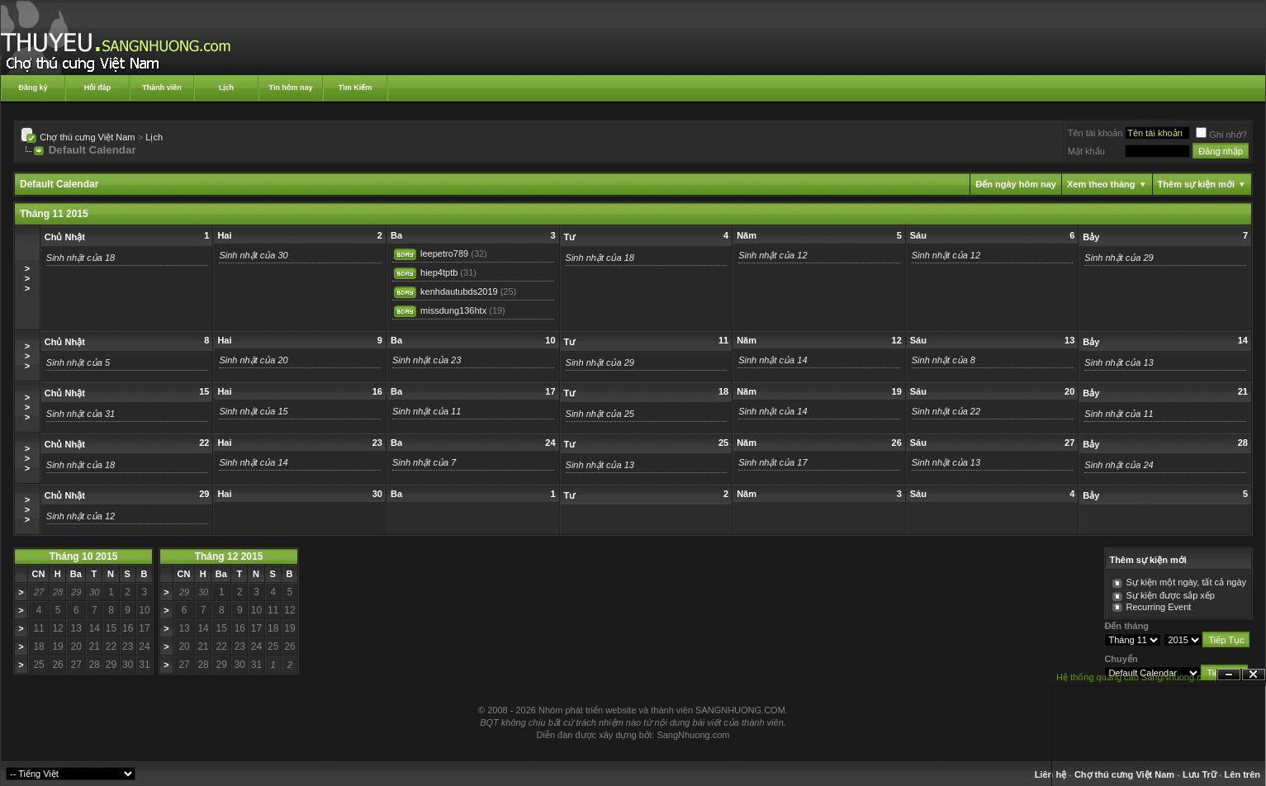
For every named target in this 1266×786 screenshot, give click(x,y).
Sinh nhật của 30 (253, 255)
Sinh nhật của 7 (424, 462)
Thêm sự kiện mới (1196, 184)
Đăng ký (32, 87)
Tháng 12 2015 (229, 556)
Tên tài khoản (1095, 133)
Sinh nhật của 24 (1118, 465)
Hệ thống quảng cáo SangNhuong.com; (1136, 677)
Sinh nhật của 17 (772, 462)
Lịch (226, 87)
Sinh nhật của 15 (253, 411)
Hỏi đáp (97, 87)
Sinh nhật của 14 (772, 360)
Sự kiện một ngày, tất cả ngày (1186, 582)
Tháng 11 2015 (54, 214)
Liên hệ (1050, 774)
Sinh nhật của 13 (1118, 362)
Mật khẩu (1086, 151)
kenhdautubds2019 (459, 291)
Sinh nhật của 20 (253, 360)
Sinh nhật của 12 (772, 255)
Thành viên (162, 87)
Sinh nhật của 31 (80, 414)
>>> (27, 278)
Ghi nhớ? (1221, 135)
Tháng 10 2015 (84, 556)
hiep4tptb (439, 272)
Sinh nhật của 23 (426, 360)
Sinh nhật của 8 (943, 360)
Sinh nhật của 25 (600, 414)
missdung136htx (453, 310)
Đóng (1253, 675)
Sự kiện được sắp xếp (1170, 595)
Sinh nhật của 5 (78, 362)
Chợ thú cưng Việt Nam (87, 137)
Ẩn (1228, 675)
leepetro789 (444, 253)
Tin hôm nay (291, 87)
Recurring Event (1158, 607)
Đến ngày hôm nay (1015, 184)
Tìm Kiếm (355, 87)
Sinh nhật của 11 (426, 411)
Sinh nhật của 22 (946, 411)
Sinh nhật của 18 (80, 258)
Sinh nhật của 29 (1118, 258)
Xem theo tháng (1101, 184)
